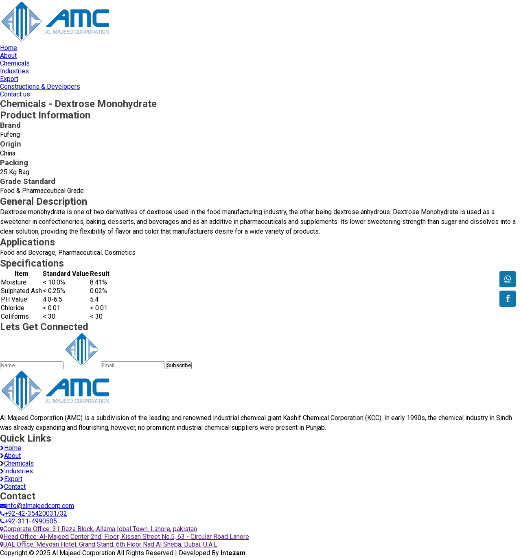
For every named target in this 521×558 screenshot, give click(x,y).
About (8, 55)
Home (8, 48)
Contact (13, 486)
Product (45, 115)
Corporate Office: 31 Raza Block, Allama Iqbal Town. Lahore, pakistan (98, 529)
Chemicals (15, 63)
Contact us (15, 94)
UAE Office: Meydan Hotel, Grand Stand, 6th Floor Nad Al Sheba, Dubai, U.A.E (108, 544)
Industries (14, 71)
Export (9, 79)
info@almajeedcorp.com (37, 506)
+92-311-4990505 (28, 521)
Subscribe (179, 365)
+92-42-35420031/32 (33, 513)
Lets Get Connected (44, 327)
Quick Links (25, 438)
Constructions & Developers (40, 86)
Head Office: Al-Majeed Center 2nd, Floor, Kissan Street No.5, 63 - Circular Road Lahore (124, 536)
